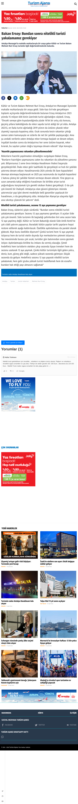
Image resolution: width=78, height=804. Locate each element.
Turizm (12, 334)
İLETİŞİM (73, 766)
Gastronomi (4, 739)
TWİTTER (40, 778)
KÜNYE (40, 766)
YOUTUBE (71, 778)
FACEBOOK (7, 778)
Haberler (4, 28)
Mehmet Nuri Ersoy (38, 334)
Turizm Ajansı (13, 801)
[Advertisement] (39, 362)
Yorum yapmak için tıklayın (13, 396)
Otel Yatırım (43, 657)
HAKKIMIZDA (6, 766)
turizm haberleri (23, 334)
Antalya (4, 334)
